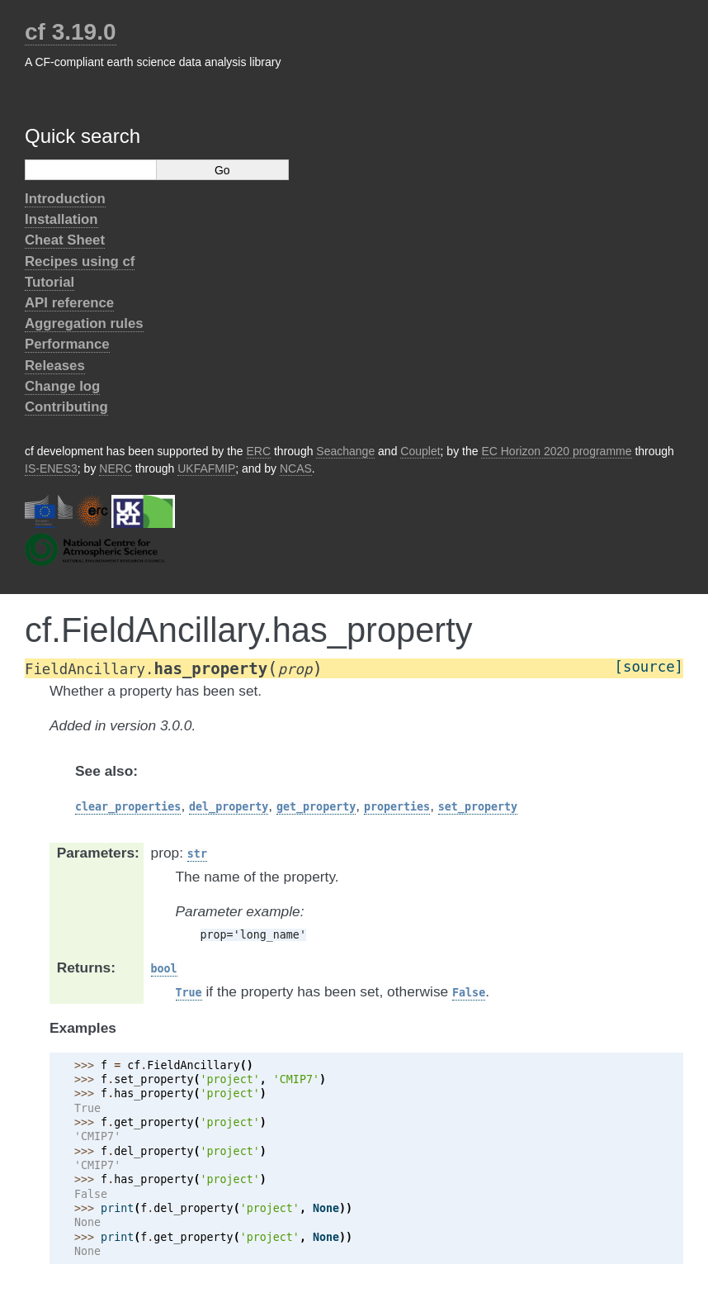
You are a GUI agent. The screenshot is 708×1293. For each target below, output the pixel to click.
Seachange (345, 451)
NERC (115, 468)
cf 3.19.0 (70, 32)
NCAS (296, 468)
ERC (259, 451)
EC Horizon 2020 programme (556, 451)
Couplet (420, 451)
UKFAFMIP (206, 468)
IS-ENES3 (51, 468)
